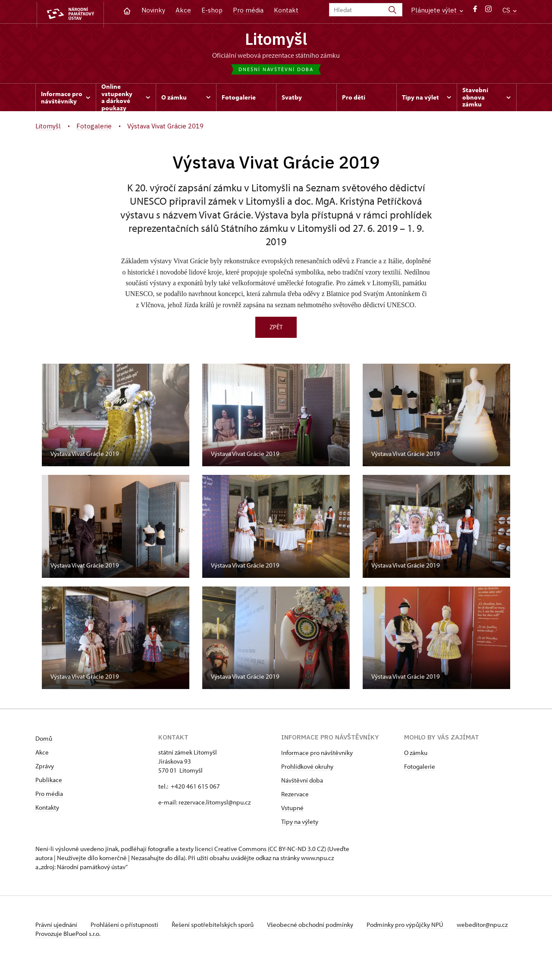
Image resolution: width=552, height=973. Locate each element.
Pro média (248, 10)
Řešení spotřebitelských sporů (216, 926)
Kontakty (47, 809)
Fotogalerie (419, 768)
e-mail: (168, 804)
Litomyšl (276, 40)
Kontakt (286, 10)
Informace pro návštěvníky (317, 754)
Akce (183, 10)
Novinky (153, 10)
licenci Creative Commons (231, 850)
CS (509, 10)
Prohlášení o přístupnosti (126, 926)
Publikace (48, 781)
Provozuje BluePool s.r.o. (67, 944)
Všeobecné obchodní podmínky (316, 926)
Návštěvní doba (302, 782)
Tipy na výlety (299, 823)
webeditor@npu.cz (60, 935)
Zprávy (44, 768)
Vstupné (292, 809)
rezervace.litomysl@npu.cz (215, 804)
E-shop (212, 10)
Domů (43, 740)
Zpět (276, 328)
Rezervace (295, 796)
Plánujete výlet (437, 10)
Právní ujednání (56, 926)
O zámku (415, 754)
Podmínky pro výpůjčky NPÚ (411, 926)
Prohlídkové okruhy (307, 768)
